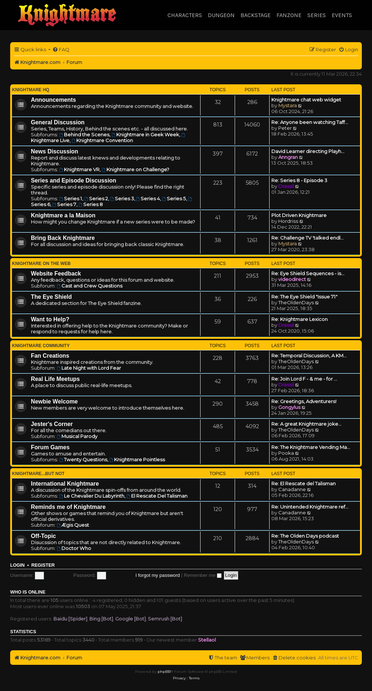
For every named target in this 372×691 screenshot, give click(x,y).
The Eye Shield (51, 297)
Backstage (255, 15)
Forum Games (50, 447)
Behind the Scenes (84, 134)
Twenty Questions (83, 459)
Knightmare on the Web (41, 263)
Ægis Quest (73, 525)
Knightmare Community (41, 345)
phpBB (164, 671)
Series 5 (174, 198)
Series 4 (148, 198)
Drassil (286, 186)
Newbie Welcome (54, 401)
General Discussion (58, 122)
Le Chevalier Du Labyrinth (91, 496)
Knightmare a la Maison (63, 215)
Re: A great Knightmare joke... (306, 424)
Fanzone (289, 15)
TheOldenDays (296, 302)
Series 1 (70, 198)
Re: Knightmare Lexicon (299, 319)
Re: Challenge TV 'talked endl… (307, 238)
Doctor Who (74, 548)
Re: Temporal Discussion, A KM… (309, 355)
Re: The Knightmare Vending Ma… (310, 447)
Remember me (203, 575)
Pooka (286, 453)
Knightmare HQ (30, 89)
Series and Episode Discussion (73, 180)
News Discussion (54, 151)
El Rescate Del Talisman (156, 496)
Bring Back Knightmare (63, 238)
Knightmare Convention (102, 140)
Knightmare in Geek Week (145, 134)
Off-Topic (43, 536)
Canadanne (292, 489)
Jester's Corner (52, 424)
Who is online (27, 592)
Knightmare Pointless (137, 459)
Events (342, 15)
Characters (184, 15)
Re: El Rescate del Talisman (303, 483)
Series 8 (90, 204)
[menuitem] (60, 49)
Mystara (287, 105)
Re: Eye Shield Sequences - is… (307, 273)
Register (42, 565)
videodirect (292, 279)
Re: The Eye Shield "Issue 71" (304, 297)
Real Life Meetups (55, 379)
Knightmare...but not (38, 473)
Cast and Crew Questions (89, 286)
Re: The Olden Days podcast (305, 536)
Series (316, 15)
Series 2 (96, 198)
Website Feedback (56, 273)
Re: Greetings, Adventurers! (303, 401)
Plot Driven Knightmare (299, 215)
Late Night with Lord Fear (89, 368)
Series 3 (122, 198)
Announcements (53, 100)
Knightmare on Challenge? (135, 169)
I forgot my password (158, 575)
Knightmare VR (79, 169)
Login (17, 565)
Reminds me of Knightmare (68, 507)
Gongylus (289, 407)
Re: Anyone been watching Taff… (309, 122)
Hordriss (288, 221)
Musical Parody (77, 436)
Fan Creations (50, 356)
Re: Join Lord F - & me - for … (304, 379)
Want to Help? (50, 319)
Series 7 (64, 204)
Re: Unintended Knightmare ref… (309, 507)
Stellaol (207, 640)
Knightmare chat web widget (306, 100)
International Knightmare (65, 484)
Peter (285, 128)
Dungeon (221, 15)
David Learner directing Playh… (307, 151)
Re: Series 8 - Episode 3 (299, 180)
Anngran (288, 157)
